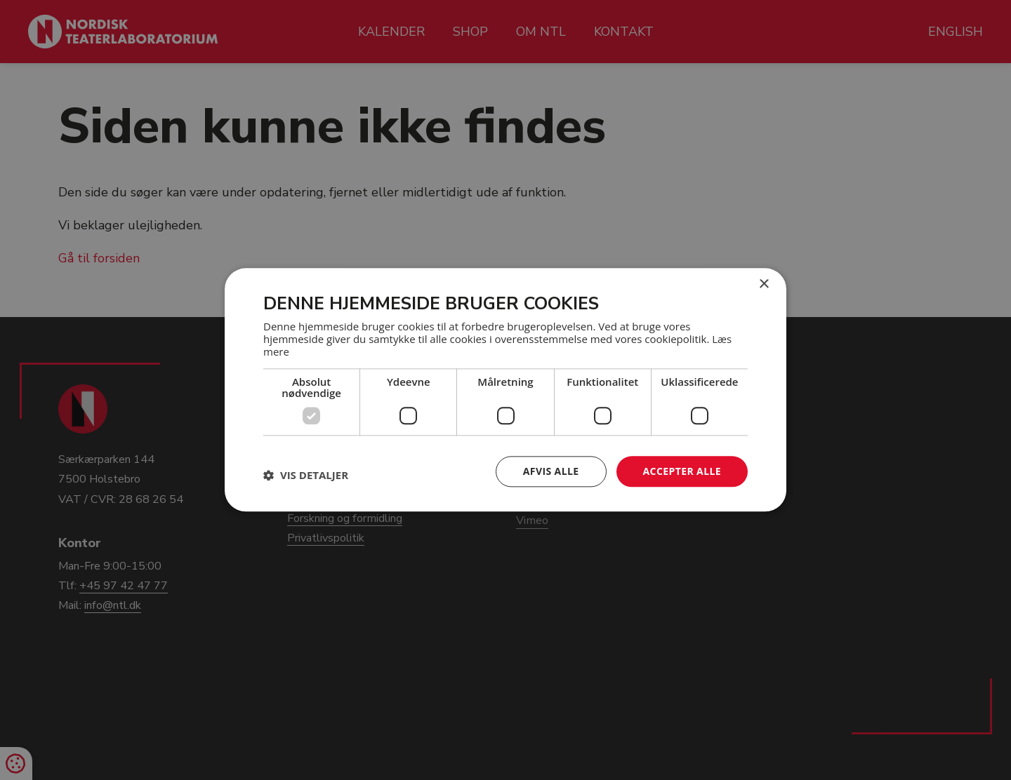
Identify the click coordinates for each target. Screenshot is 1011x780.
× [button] (763, 284)
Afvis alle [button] (551, 471)
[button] (305, 475)
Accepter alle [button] (682, 471)
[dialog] (505, 390)
